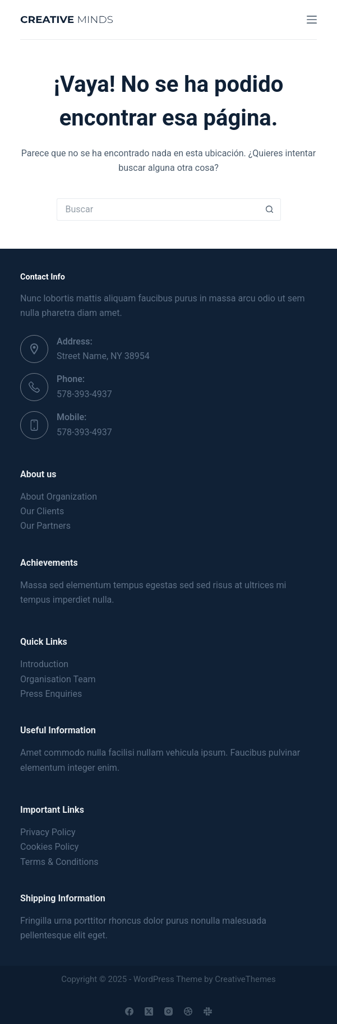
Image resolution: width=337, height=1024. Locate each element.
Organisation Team (57, 679)
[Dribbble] (188, 1011)
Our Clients (42, 511)
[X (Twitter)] (149, 1011)
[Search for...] (157, 209)
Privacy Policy (48, 832)
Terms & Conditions (59, 862)
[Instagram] (168, 1011)
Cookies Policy (49, 846)
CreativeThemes (245, 979)
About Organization (58, 496)
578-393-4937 (84, 394)
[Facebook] (129, 1011)
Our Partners (45, 525)
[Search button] (269, 209)
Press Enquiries (51, 693)
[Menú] (312, 20)
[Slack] (208, 1011)
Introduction (44, 664)
